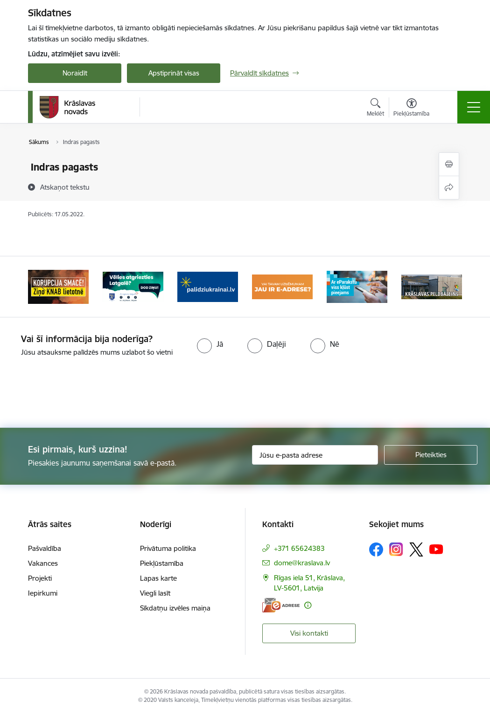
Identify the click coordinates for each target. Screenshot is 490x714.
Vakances (43, 563)
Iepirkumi (42, 593)
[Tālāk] (446, 287)
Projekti (40, 578)
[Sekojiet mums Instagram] (396, 549)
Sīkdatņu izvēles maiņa (175, 608)
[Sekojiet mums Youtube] (436, 549)
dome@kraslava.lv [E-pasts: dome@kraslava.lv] (302, 562)
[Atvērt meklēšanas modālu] (375, 108)
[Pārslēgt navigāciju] (473, 107)
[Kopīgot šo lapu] (449, 187)
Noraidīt (75, 73)
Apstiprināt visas (173, 73)
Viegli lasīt (155, 593)
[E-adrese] (281, 605)
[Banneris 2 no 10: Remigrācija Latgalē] (133, 285)
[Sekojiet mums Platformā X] (416, 549)
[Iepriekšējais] (43, 287)
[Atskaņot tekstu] (65, 186)
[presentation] (245, 393)
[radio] (210, 344)
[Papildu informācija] (307, 605)
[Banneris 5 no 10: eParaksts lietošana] (357, 285)
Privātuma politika (168, 548)
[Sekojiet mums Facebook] (376, 549)
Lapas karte (158, 578)
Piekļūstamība (161, 563)
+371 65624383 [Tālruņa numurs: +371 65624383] (299, 548)
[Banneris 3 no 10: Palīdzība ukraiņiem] (207, 285)
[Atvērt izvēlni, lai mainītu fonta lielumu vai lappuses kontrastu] (411, 108)
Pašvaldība (44, 548)
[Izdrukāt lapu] (449, 164)
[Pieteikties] (430, 455)
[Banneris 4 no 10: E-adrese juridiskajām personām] (282, 285)
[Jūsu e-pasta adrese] (315, 455)
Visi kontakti (309, 633)
